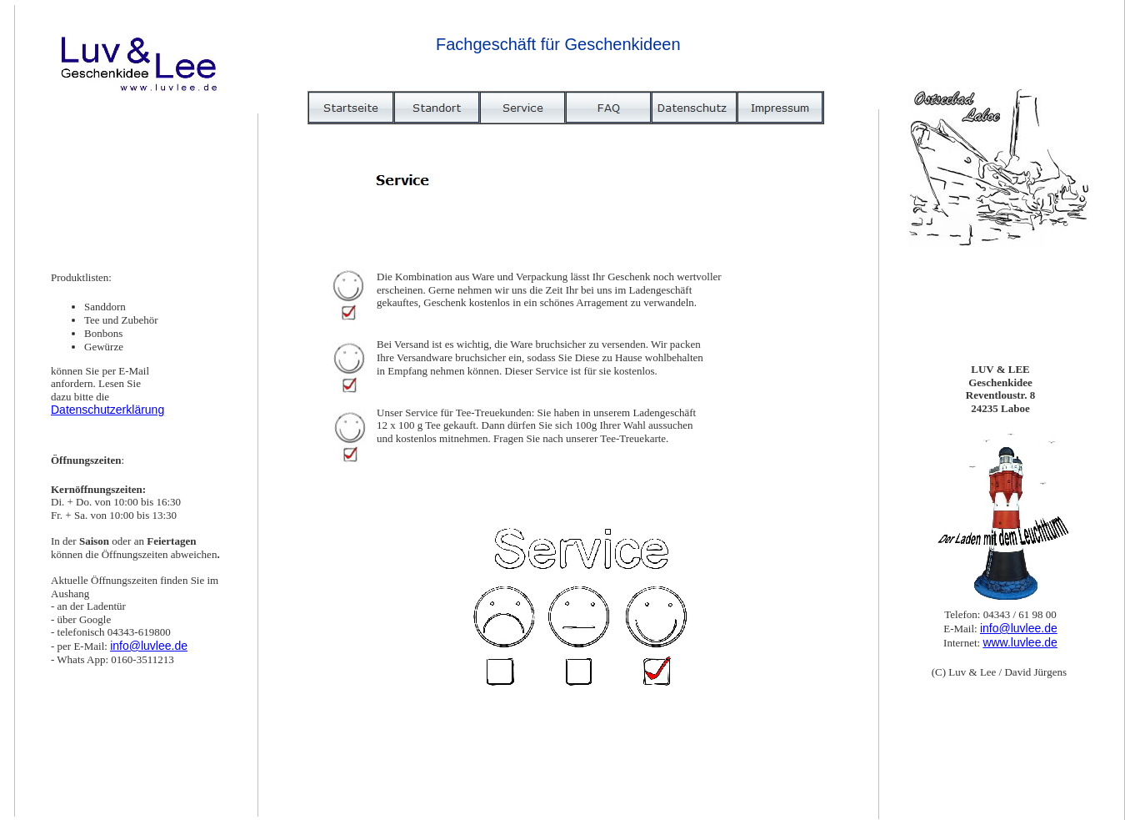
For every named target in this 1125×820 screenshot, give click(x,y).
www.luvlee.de (1020, 642)
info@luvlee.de (149, 645)
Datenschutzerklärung (107, 409)
